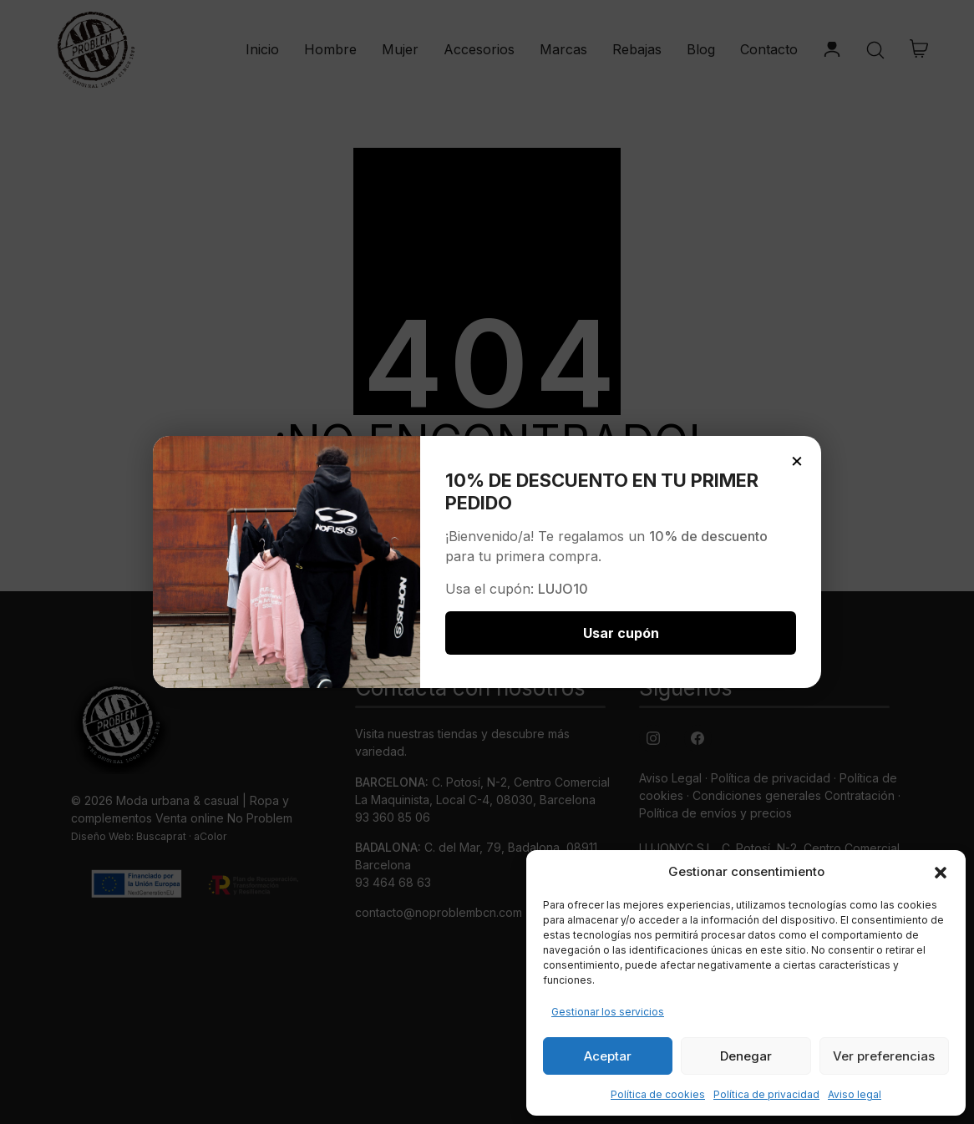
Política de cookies (658, 1094)
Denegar (746, 1056)
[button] (940, 871)
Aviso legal (854, 1094)
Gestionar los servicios (607, 1011)
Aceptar (608, 1056)
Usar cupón (621, 633)
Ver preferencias (884, 1056)
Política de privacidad (766, 1094)
